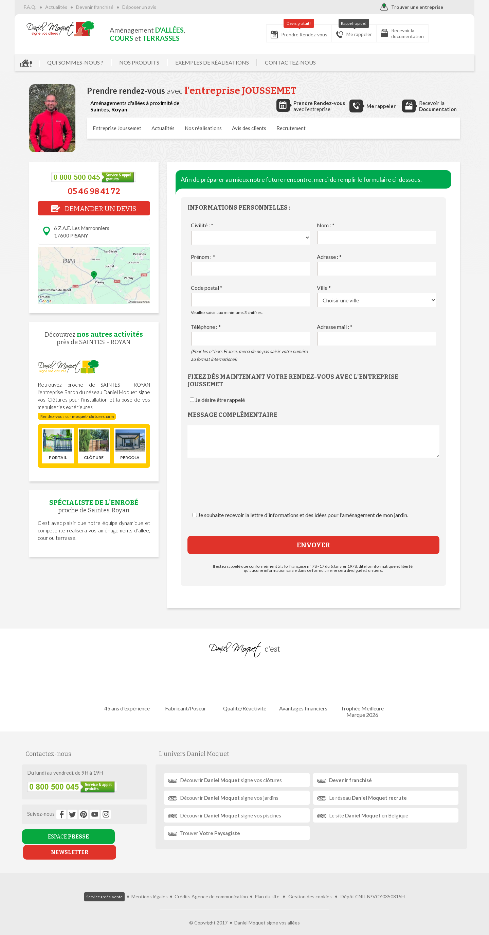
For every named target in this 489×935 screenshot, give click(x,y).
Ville (324, 287)
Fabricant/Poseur (187, 687)
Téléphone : (206, 326)
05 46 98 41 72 (94, 191)
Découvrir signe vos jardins (232, 798)
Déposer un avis (154, 7)
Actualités (71, 7)
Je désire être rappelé (220, 399)
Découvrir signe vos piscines (233, 815)
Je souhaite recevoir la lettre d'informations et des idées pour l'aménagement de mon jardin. (303, 515)
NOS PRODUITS (154, 62)
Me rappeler (339, 31)
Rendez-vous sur (77, 416)
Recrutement (291, 128)
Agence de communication (220, 885)
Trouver (213, 833)
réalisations (203, 128)
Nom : (325, 225)
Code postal (206, 287)
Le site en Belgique (366, 815)
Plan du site (267, 885)
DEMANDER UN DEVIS (93, 209)
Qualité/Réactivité (244, 687)
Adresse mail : (334, 326)
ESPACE (58, 836)
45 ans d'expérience (130, 687)
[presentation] (313, 491)
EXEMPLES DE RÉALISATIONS (227, 62)
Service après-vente (104, 885)
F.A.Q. (44, 7)
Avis (249, 128)
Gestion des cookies (310, 885)
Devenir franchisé (109, 7)
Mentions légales (149, 885)
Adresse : (329, 256)
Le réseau (365, 798)
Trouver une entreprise (397, 7)
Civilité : (202, 225)
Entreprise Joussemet (117, 128)
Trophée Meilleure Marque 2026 (358, 691)
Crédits (183, 885)
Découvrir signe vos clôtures (234, 780)
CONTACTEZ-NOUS (304, 62)
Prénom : (203, 256)
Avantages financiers (301, 687)
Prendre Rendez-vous (284, 31)
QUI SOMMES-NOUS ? (90, 62)
